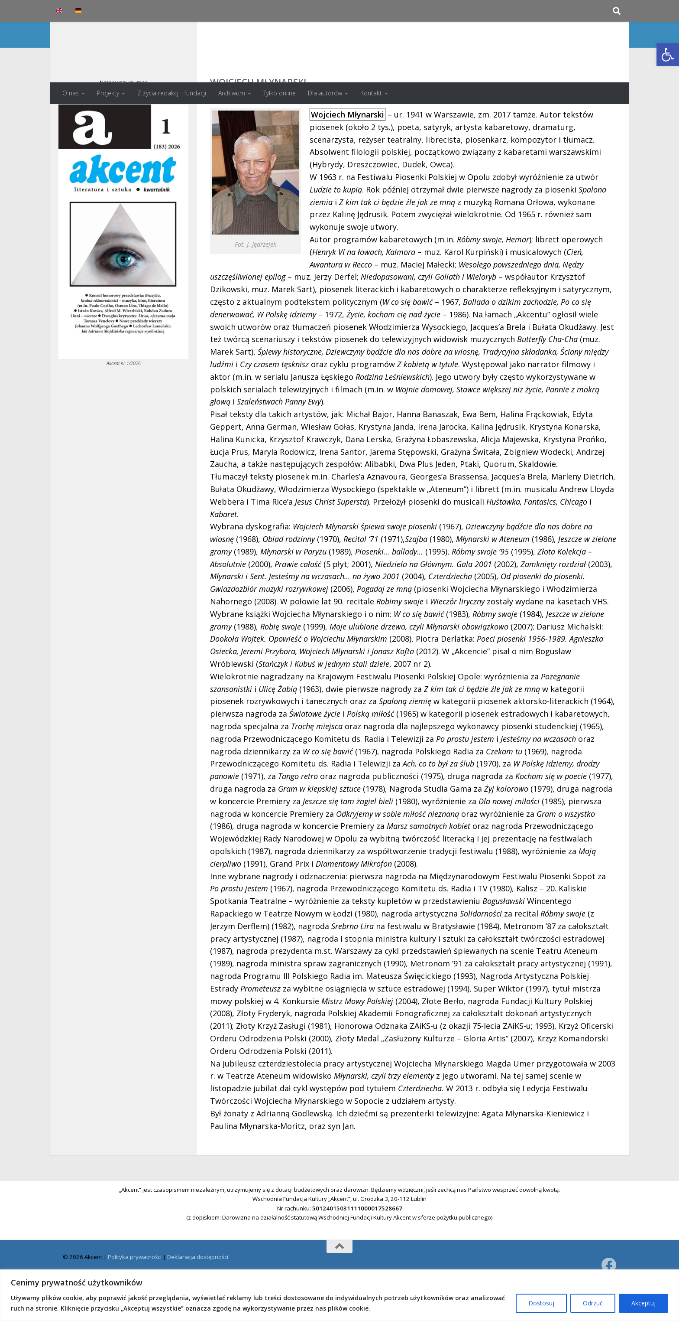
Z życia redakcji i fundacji (171, 93)
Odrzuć (593, 1303)
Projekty (108, 93)
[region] (339, 1295)
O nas (70, 93)
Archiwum (231, 93)
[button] (667, 54)
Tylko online (279, 93)
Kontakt (371, 93)
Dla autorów (325, 93)
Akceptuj (643, 1303)
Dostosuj (541, 1303)
